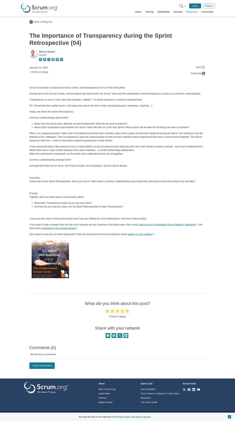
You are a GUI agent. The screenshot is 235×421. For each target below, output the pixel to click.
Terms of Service (143, 417)
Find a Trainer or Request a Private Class (160, 393)
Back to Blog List (40, 22)
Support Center (106, 402)
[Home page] (39, 8)
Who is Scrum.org (107, 389)
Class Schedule (148, 389)
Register (209, 6)
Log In (195, 6)
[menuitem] (182, 6)
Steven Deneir (47, 51)
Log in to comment (42, 365)
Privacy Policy (123, 417)
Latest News (104, 393)
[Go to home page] (46, 387)
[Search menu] (182, 6)
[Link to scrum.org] (184, 389)
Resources (146, 398)
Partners (103, 398)
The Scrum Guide (149, 402)
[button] (138, 12)
